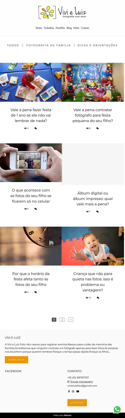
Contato (85, 28)
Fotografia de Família (49, 45)
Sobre (76, 28)
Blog (69, 28)
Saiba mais (16, 360)
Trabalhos (49, 28)
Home (39, 28)
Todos (13, 45)
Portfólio (60, 28)
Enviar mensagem (82, 381)
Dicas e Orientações (98, 45)
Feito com (62, 415)
